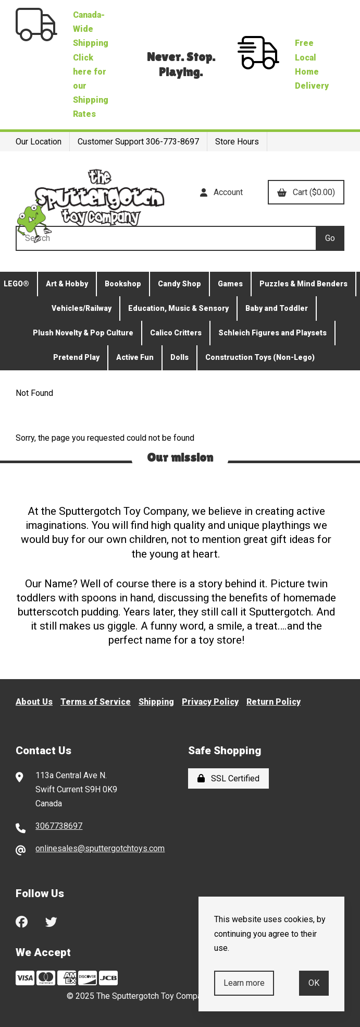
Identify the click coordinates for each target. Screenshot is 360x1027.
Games (230, 284)
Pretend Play (76, 357)
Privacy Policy (210, 702)
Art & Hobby (67, 284)
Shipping (156, 702)
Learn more (244, 983)
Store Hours (237, 142)
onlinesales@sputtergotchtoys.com (100, 848)
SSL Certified (228, 778)
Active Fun (135, 357)
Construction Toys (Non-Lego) (260, 357)
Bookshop (123, 284)
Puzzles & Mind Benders (303, 284)
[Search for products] (166, 238)
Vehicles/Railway (81, 308)
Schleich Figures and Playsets (272, 333)
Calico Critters (176, 333)
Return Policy (273, 702)
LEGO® (16, 284)
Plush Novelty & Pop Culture (83, 333)
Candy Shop (179, 284)
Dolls (179, 357)
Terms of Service (95, 702)
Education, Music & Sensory (178, 308)
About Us (34, 702)
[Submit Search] (330, 238)
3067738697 (58, 826)
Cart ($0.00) (306, 192)
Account (221, 192)
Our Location (38, 142)
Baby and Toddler (276, 308)
